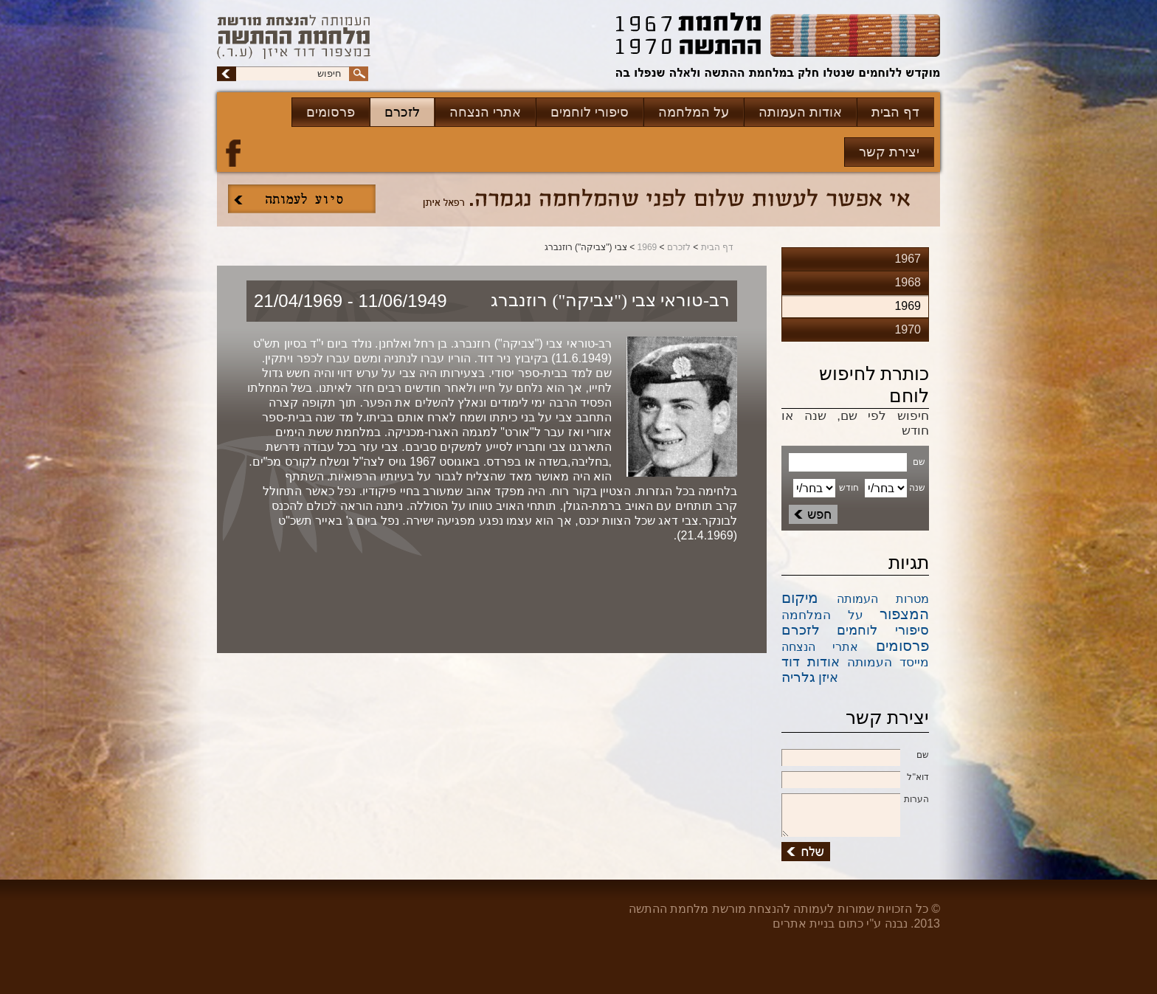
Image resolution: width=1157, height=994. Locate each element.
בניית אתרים (804, 923)
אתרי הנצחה (485, 112)
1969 (647, 247)
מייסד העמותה (888, 662)
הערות (855, 800)
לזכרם (402, 112)
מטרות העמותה (883, 599)
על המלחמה (693, 112)
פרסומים (330, 112)
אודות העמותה (800, 112)
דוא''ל (855, 777)
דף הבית (895, 112)
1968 (907, 282)
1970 (907, 329)
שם (855, 755)
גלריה (798, 677)
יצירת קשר (889, 152)
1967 (907, 258)
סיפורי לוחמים (589, 112)
